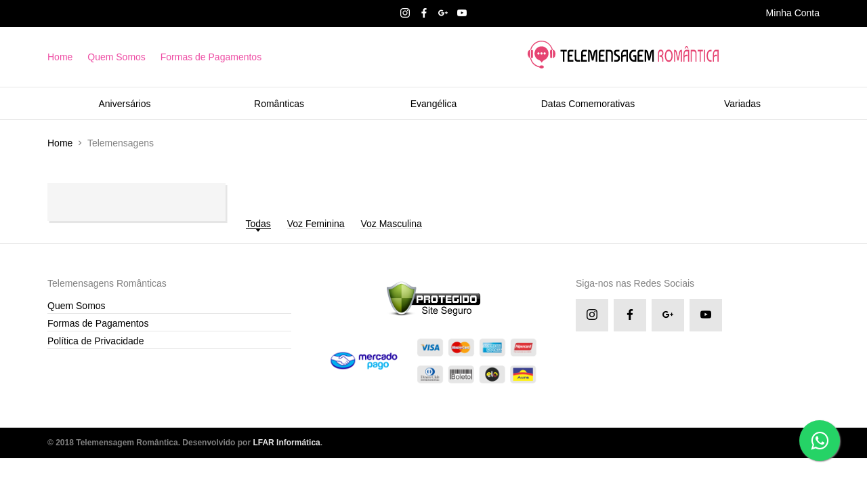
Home (59, 57)
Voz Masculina (390, 223)
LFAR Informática (286, 442)
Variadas (742, 103)
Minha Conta (793, 12)
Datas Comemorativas (588, 103)
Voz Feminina (316, 223)
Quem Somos (116, 57)
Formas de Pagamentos (211, 57)
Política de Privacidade (95, 341)
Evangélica (433, 103)
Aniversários (124, 103)
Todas (258, 223)
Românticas (279, 103)
